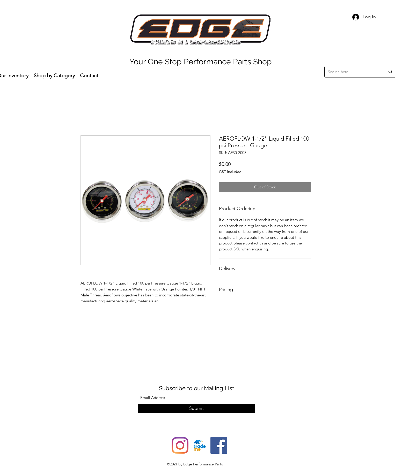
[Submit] (196, 408)
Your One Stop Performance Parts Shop (200, 61)
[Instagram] (180, 445)
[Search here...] (353, 72)
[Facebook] (218, 445)
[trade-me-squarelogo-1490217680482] (199, 445)
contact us (254, 243)
